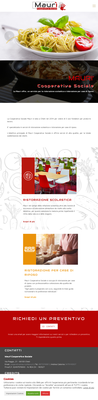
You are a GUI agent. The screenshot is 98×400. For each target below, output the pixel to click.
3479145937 (70, 364)
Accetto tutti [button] (33, 393)
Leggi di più (88, 387)
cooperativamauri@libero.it (21, 364)
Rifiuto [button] (45, 393)
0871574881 (44, 364)
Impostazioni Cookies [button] (15, 393)
